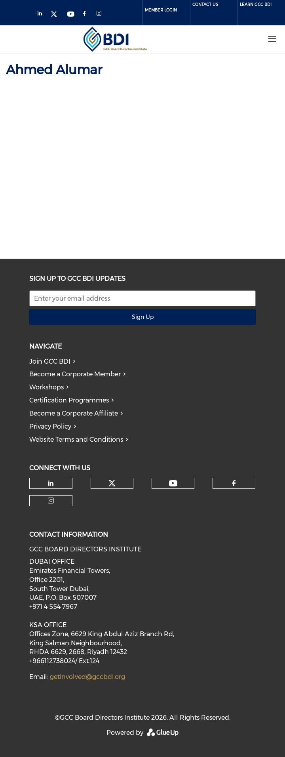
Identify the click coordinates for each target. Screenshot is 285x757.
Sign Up (143, 316)
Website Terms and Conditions (76, 439)
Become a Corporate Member (75, 374)
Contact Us (205, 4)
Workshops (46, 387)
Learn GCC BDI (256, 4)
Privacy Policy (50, 426)
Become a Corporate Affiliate (73, 413)
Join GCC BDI (49, 361)
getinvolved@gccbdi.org (87, 677)
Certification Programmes (69, 400)
